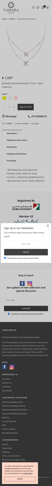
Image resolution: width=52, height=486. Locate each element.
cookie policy (27, 473)
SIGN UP (26, 252)
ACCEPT (20, 479)
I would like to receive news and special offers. (23, 258)
